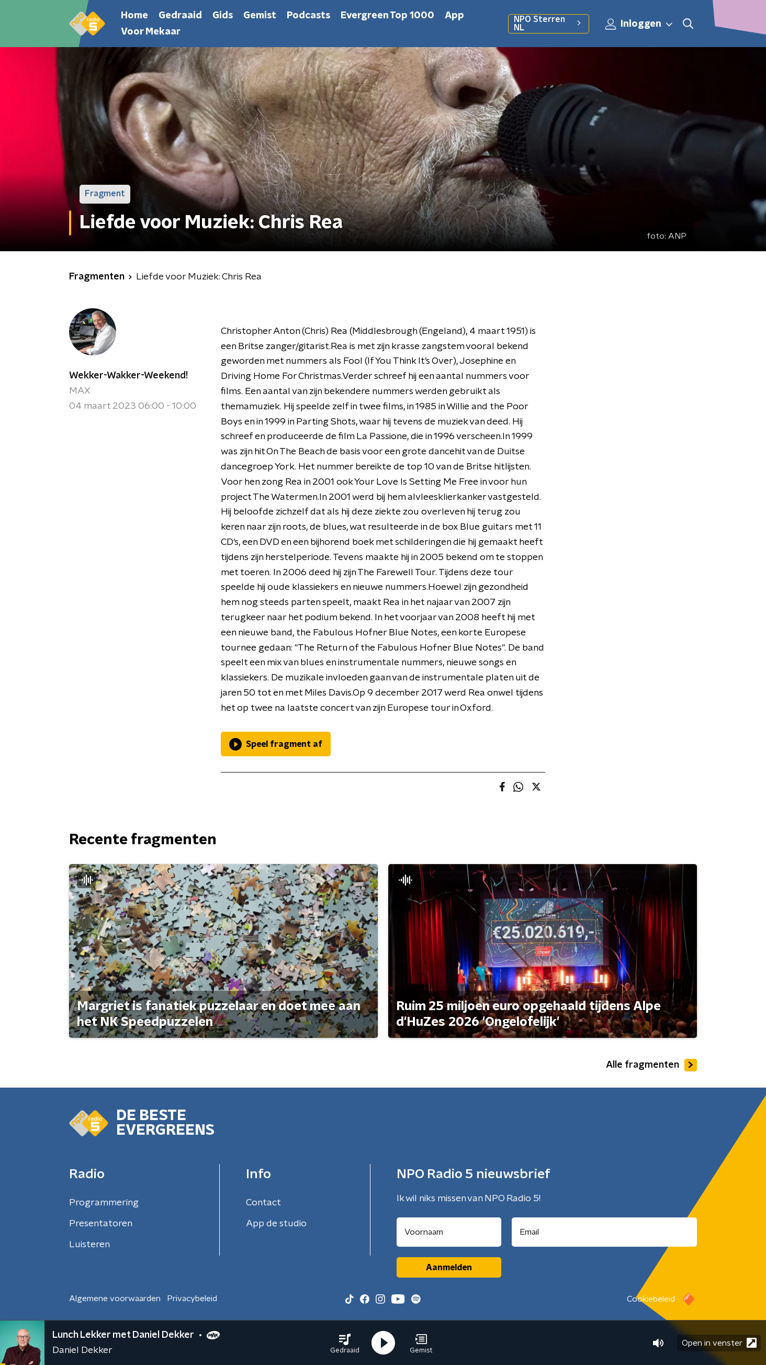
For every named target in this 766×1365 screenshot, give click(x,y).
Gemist (259, 15)
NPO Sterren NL (548, 23)
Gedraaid (180, 15)
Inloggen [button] (639, 24)
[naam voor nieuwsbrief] (449, 1232)
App (454, 15)
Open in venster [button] (719, 1343)
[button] (345, 1343)
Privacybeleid (192, 1298)
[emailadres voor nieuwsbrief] (604, 1232)
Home (134, 15)
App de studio (276, 1223)
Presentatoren (100, 1223)
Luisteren (89, 1244)
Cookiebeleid (651, 1299)
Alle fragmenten (651, 1065)
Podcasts (308, 15)
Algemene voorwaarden (115, 1298)
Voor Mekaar (151, 32)
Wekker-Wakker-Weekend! (128, 376)
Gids (222, 15)
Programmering (104, 1202)
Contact (263, 1202)
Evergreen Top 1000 (387, 15)
